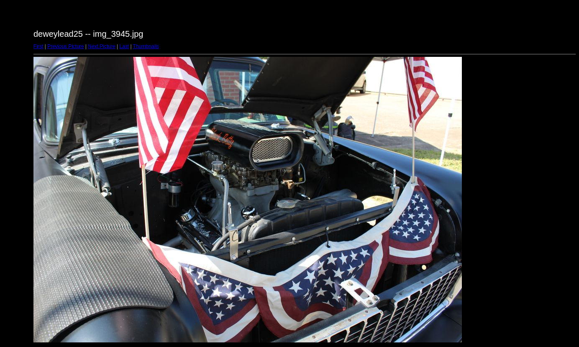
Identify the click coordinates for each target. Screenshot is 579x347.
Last (124, 46)
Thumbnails (146, 46)
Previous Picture (65, 46)
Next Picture (101, 46)
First (38, 46)
